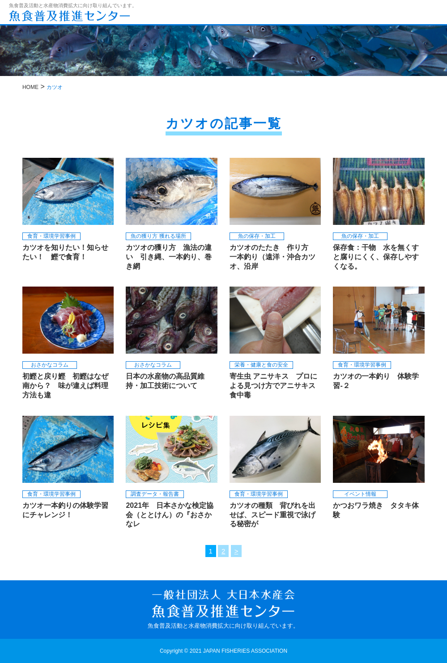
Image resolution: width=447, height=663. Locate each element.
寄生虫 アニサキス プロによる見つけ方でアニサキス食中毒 (273, 385)
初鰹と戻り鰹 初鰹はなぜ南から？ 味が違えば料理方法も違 (65, 385)
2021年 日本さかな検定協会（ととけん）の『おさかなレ (169, 515)
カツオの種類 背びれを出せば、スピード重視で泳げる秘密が (272, 515)
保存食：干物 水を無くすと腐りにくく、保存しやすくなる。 (376, 257)
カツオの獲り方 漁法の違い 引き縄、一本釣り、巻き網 (169, 257)
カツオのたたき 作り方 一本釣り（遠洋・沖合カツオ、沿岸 (272, 257)
